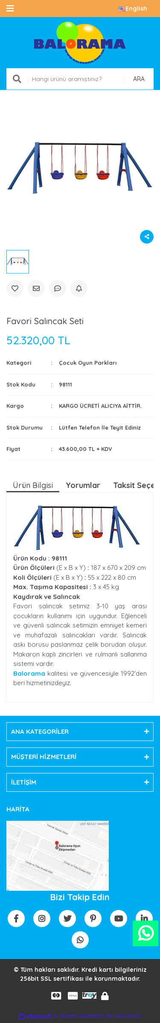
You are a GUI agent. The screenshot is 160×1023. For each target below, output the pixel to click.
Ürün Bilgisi (33, 485)
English (133, 8)
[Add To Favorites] (14, 288)
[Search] (80, 79)
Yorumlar (83, 485)
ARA (139, 79)
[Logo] (80, 42)
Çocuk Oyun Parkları (87, 362)
